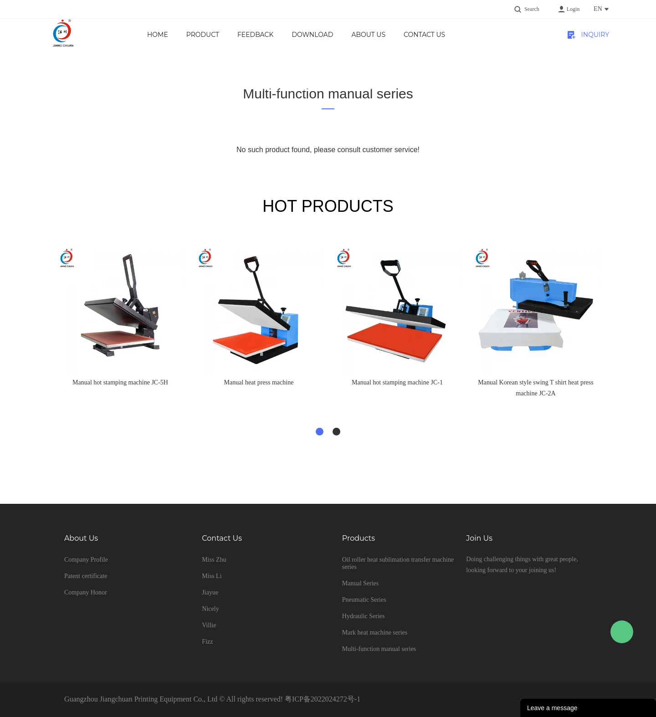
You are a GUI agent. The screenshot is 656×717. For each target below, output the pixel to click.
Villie (209, 625)
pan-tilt (384, 88)
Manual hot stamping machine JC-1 (397, 382)
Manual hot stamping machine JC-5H (120, 382)
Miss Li (211, 576)
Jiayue (210, 592)
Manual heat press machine (259, 382)
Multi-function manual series (327, 88)
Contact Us (424, 35)
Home (157, 35)
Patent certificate (85, 576)
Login (573, 9)
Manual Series (360, 583)
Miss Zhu (214, 559)
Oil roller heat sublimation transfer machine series (398, 563)
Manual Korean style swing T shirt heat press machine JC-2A (535, 388)
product (202, 35)
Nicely (210, 608)
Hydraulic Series (363, 616)
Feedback (255, 35)
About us (368, 35)
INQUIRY (595, 35)
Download (312, 35)
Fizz (207, 641)
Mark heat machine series (374, 632)
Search (531, 9)
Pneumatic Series (364, 599)
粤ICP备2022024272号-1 (322, 699)
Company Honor (85, 592)
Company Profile (86, 559)
